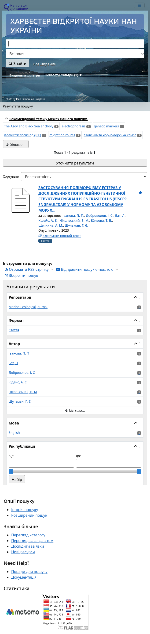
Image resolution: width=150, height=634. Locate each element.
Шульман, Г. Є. (76, 225)
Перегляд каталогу (28, 539)
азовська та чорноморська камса (110, 135)
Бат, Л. (120, 215)
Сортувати (11, 176)
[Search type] (75, 53)
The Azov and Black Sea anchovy (28, 126)
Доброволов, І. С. (99, 215)
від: (11, 460)
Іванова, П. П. (73, 215)
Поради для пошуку (29, 576)
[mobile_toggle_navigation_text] (139, 5)
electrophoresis (73, 126)
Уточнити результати (75, 163)
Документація (24, 582)
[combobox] (75, 43)
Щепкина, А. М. (50, 225)
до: (78, 460)
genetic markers (106, 126)
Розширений (44, 64)
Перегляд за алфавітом (32, 545)
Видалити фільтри (24, 75)
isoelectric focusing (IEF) (22, 135)
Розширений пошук (29, 520)
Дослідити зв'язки (27, 551)
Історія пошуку (24, 514)
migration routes (62, 135)
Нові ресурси (23, 556)
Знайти (17, 63)
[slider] (11, 476)
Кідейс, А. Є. (48, 220)
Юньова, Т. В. (101, 220)
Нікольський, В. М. (74, 220)
